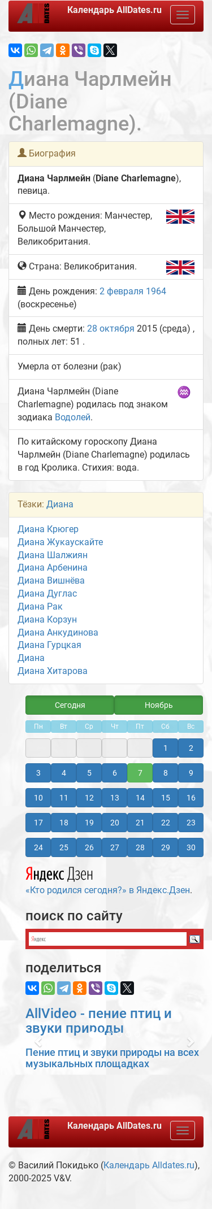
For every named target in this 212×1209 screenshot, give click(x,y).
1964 (156, 291)
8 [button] (165, 772)
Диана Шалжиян (53, 555)
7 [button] (140, 772)
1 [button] (165, 748)
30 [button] (191, 847)
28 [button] (140, 847)
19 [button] (89, 822)
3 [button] (38, 772)
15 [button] (165, 797)
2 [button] (191, 748)
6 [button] (115, 772)
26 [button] (89, 847)
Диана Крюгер (48, 529)
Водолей (72, 417)
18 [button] (63, 822)
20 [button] (114, 822)
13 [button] (114, 797)
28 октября (111, 328)
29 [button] (165, 847)
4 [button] (64, 772)
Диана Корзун (47, 619)
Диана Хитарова (53, 671)
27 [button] (114, 847)
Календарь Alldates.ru (148, 1165)
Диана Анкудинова (58, 632)
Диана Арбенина (53, 567)
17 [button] (38, 822)
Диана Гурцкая (49, 645)
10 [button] (38, 797)
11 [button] (63, 797)
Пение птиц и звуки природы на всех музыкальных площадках (112, 1057)
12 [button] (89, 797)
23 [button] (191, 822)
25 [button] (63, 847)
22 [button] (165, 822)
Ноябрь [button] (159, 705)
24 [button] (38, 847)
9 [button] (191, 772)
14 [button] (140, 797)
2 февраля (121, 291)
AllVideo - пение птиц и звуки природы (98, 1021)
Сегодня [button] (70, 705)
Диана (59, 504)
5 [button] (89, 772)
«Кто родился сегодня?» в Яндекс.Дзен (107, 879)
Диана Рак (40, 606)
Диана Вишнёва (51, 580)
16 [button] (191, 797)
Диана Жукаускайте (60, 542)
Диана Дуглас (47, 593)
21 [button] (140, 822)
